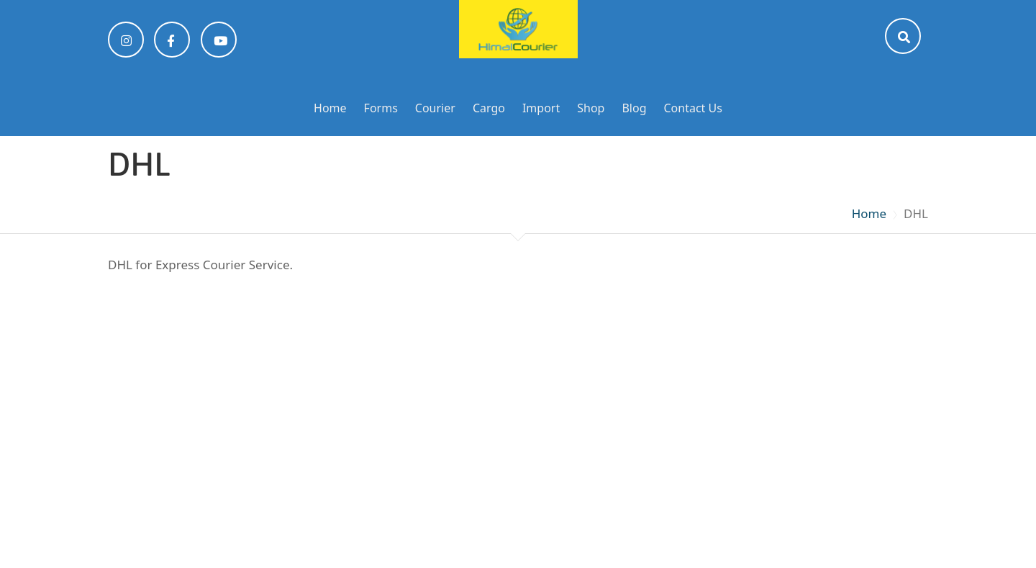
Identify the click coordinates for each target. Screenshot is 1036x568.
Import (541, 108)
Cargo (489, 108)
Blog (634, 108)
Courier (435, 108)
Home (330, 108)
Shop (590, 108)
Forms (381, 108)
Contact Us (693, 108)
